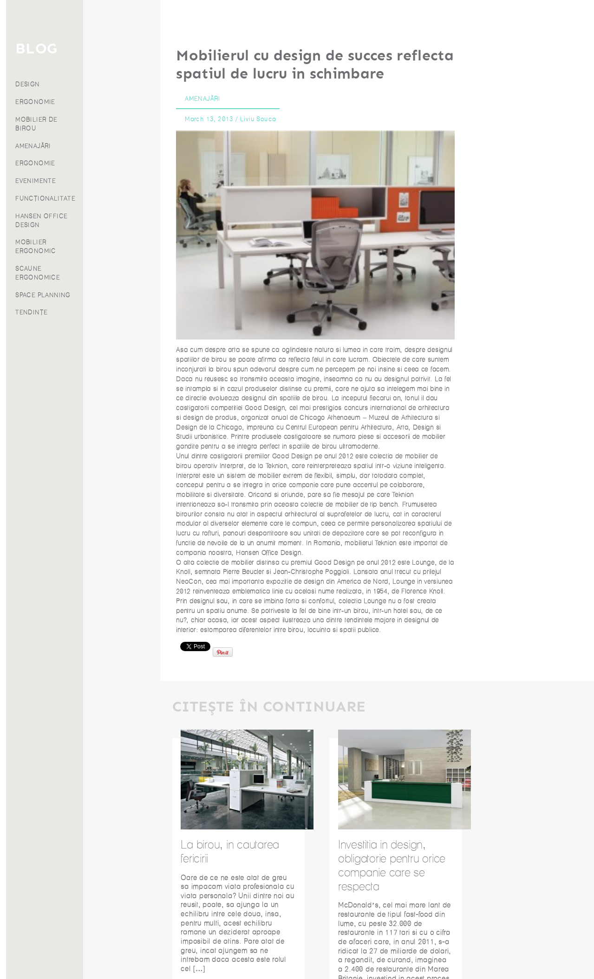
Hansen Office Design (268, 553)
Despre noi (42, 120)
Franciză (41, 133)
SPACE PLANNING (120, 295)
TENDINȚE (108, 312)
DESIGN (104, 84)
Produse (41, 84)
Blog (42, 108)
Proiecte (41, 96)
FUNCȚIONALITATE (122, 198)
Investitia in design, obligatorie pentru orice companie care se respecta (391, 865)
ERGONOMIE (112, 101)
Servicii (41, 72)
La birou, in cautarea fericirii (230, 851)
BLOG (113, 49)
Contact (41, 145)
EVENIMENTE (112, 180)
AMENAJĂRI (110, 146)
